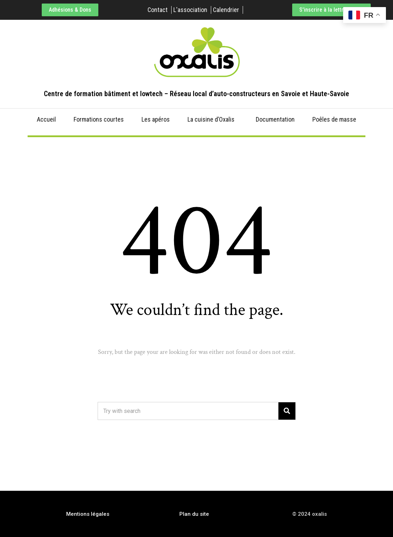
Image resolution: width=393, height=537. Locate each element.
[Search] (286, 411)
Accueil (46, 119)
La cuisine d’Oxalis (211, 119)
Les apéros (155, 119)
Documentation (275, 119)
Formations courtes (99, 119)
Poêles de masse (334, 119)
